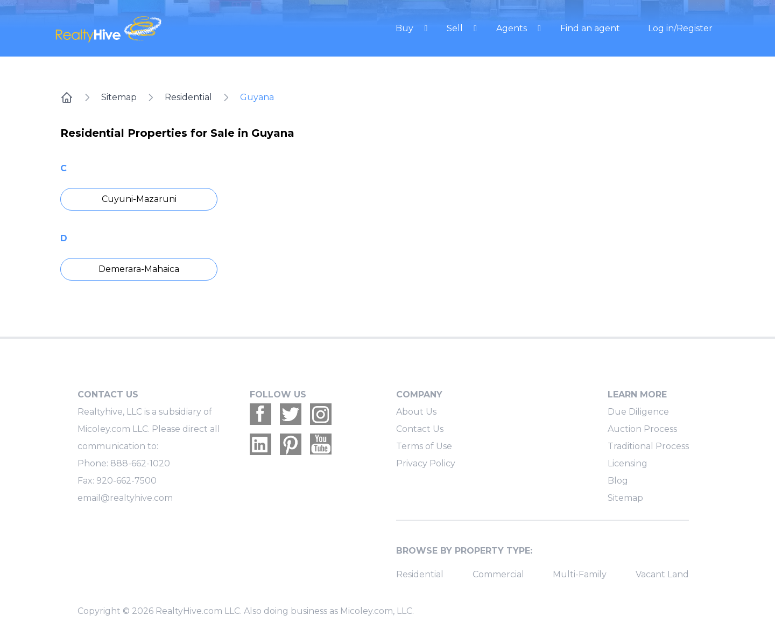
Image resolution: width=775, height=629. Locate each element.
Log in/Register (680, 28)
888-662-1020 (140, 463)
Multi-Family (580, 574)
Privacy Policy (425, 463)
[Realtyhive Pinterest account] (290, 444)
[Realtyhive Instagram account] (321, 414)
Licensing (627, 463)
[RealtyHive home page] (153, 28)
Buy (405, 28)
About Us (416, 412)
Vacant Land (662, 574)
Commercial (498, 574)
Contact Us (419, 429)
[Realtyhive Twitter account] (290, 414)
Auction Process (642, 429)
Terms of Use (424, 446)
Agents (512, 28)
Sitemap (119, 97)
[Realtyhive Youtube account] (321, 444)
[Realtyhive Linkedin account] (260, 444)
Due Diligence (638, 412)
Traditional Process (648, 446)
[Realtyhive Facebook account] (260, 414)
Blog (618, 481)
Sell (456, 28)
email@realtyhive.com (125, 498)
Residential (188, 97)
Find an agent (590, 28)
